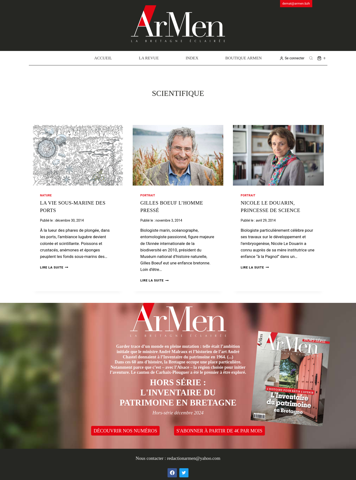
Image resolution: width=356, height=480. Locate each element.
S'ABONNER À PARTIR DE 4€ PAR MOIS (219, 430)
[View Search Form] (311, 58)
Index (192, 58)
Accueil (103, 58)
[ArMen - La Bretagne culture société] (178, 23)
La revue (149, 58)
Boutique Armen (243, 58)
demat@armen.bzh (296, 3)
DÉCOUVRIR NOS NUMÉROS (125, 430)
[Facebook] (172, 472)
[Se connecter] (292, 58)
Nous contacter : (151, 458)
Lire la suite (54, 267)
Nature (46, 195)
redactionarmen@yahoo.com (193, 458)
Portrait (147, 195)
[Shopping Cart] (322, 58)
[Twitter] (183, 472)
